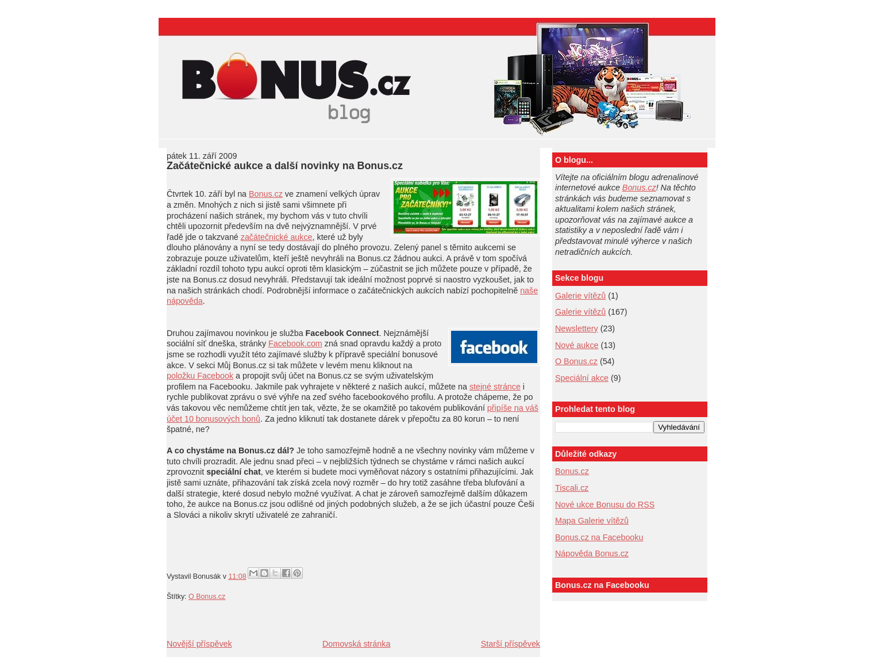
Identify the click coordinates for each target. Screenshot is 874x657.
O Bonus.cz (206, 597)
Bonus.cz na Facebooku (599, 537)
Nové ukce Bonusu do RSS (604, 504)
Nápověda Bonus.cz (592, 553)
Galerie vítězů (580, 295)
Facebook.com (295, 343)
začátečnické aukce (277, 237)
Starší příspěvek (510, 643)
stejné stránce (495, 386)
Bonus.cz (266, 193)
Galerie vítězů (580, 311)
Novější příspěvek (199, 643)
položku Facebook (200, 375)
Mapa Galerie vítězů (592, 520)
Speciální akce (582, 378)
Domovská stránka (356, 643)
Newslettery (576, 328)
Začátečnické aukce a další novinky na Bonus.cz (285, 165)
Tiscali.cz (571, 487)
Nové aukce (577, 345)
